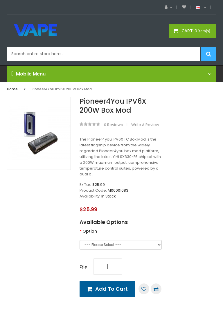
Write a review (145, 125)
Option (89, 231)
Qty (83, 267)
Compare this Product (156, 288)
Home (12, 89)
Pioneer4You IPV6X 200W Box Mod (62, 89)
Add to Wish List (144, 288)
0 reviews (113, 125)
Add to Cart (111, 288)
